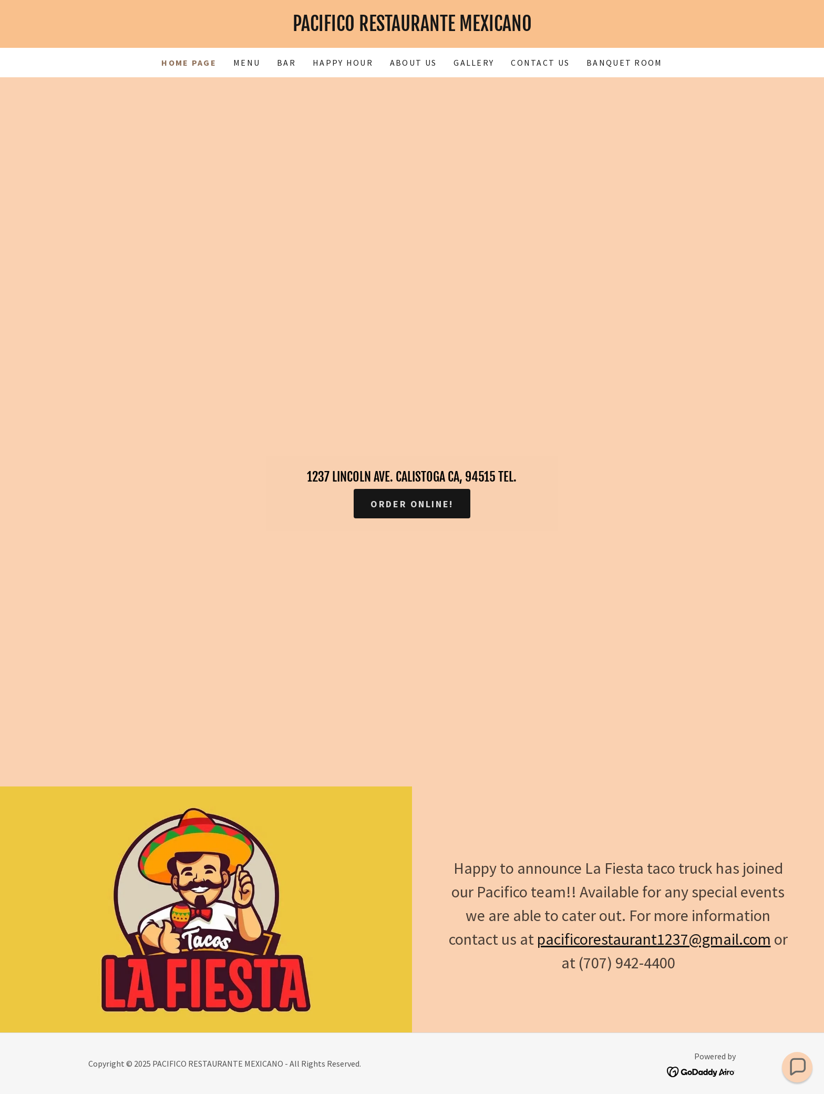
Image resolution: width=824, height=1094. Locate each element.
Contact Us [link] (540, 62)
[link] (412, 28)
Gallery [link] (474, 62)
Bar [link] (286, 62)
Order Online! (411, 504)
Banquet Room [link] (624, 62)
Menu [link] (246, 62)
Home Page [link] (189, 62)
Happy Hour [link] (343, 62)
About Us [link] (413, 62)
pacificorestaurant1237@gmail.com (654, 939)
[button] (797, 1067)
